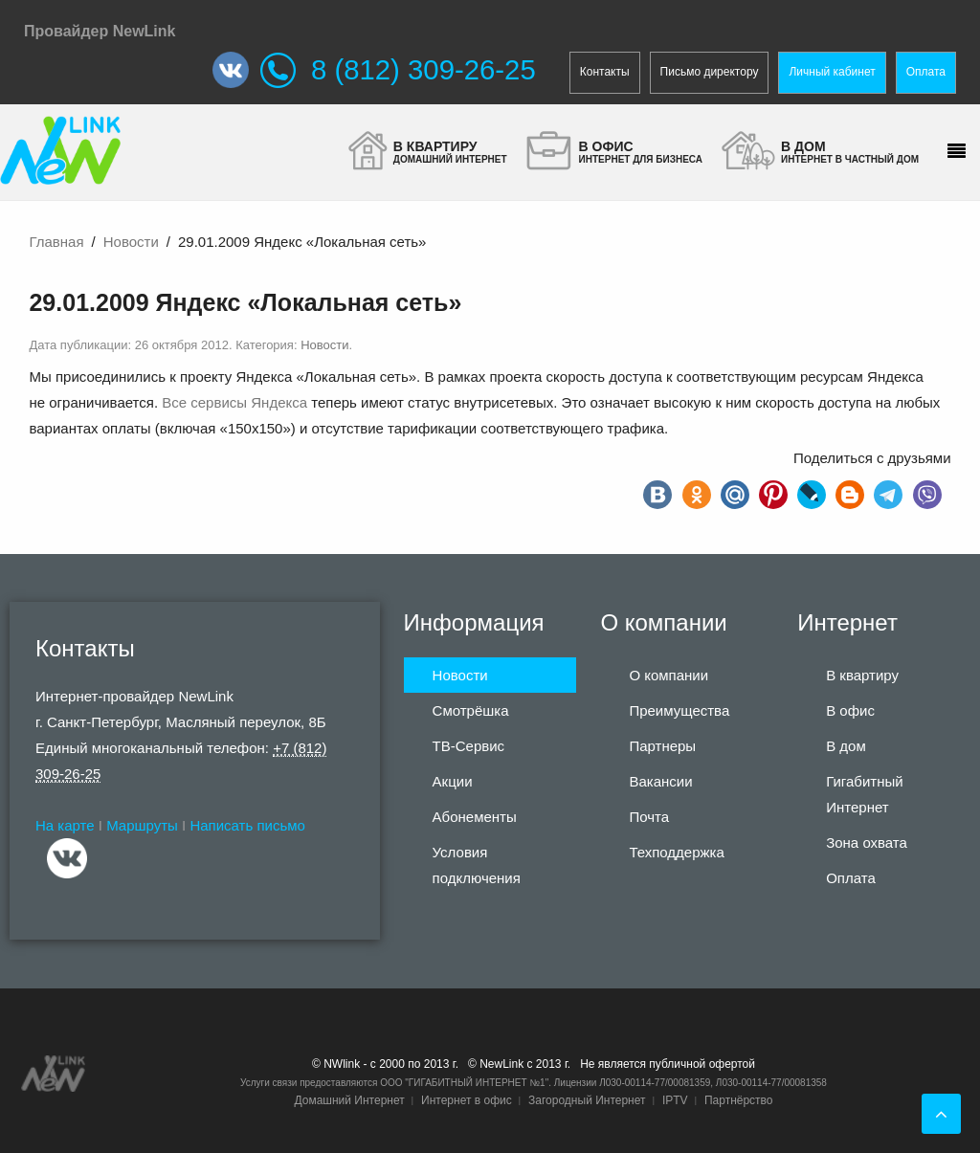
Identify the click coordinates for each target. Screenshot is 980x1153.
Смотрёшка (471, 710)
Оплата (926, 71)
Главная (56, 241)
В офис (850, 710)
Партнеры (662, 746)
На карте (65, 825)
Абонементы (475, 817)
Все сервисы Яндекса (234, 402)
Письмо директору (709, 71)
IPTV (675, 1100)
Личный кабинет (832, 71)
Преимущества (679, 710)
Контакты (605, 71)
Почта (649, 817)
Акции (453, 781)
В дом (846, 746)
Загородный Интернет (586, 1100)
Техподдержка (676, 852)
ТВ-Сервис (469, 746)
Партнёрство (738, 1100)
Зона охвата (866, 842)
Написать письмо (247, 825)
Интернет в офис (466, 1100)
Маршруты (142, 825)
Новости (131, 241)
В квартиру (862, 675)
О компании (668, 675)
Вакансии (660, 781)
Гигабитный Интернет (864, 794)
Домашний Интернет (349, 1100)
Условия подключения (477, 865)
